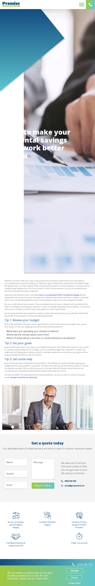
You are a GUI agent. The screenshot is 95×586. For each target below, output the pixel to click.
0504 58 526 (68, 482)
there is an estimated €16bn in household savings (59, 295)
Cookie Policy (75, 583)
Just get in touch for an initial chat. (23, 377)
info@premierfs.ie (72, 486)
